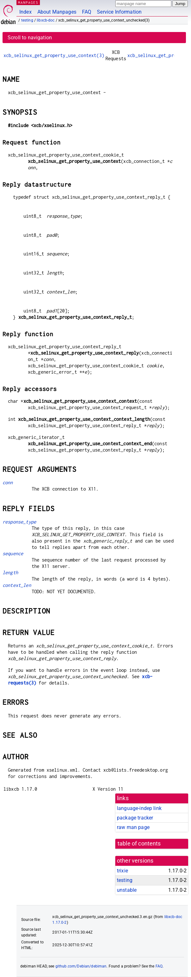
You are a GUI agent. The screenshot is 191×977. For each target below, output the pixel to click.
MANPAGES (28, 2)
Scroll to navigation (30, 38)
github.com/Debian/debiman (81, 966)
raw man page (133, 827)
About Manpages (56, 12)
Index (25, 12)
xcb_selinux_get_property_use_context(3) (53, 55)
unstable (127, 890)
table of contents (139, 843)
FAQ (86, 12)
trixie (122, 871)
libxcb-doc (46, 20)
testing (27, 20)
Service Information (119, 12)
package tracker (135, 818)
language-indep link (139, 808)
